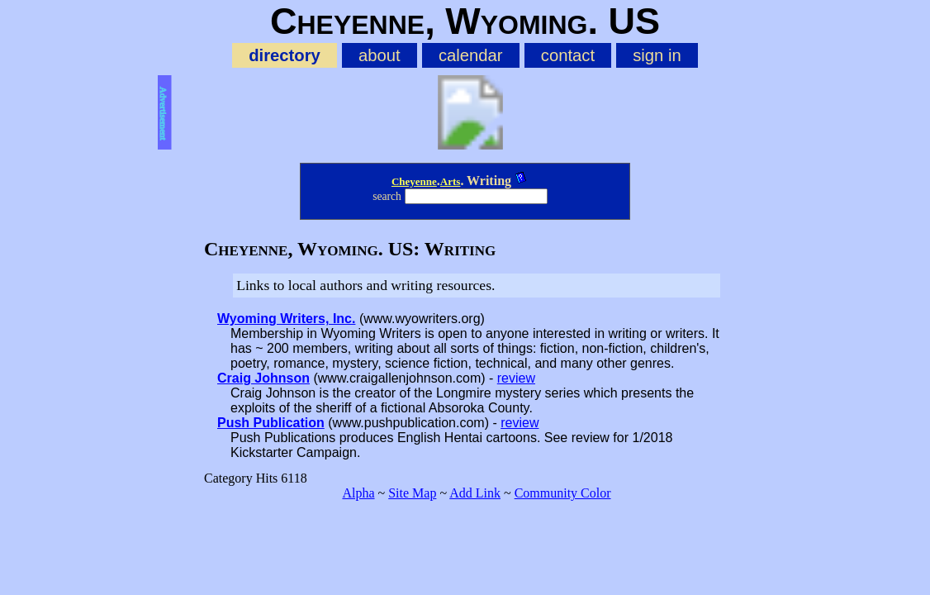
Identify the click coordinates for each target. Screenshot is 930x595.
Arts (450, 181)
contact (568, 55)
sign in (657, 55)
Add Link (475, 493)
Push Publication (271, 423)
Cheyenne (414, 181)
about (379, 55)
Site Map (412, 493)
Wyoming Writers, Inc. (286, 319)
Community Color (563, 493)
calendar (471, 55)
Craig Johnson (263, 378)
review (516, 378)
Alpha (358, 493)
